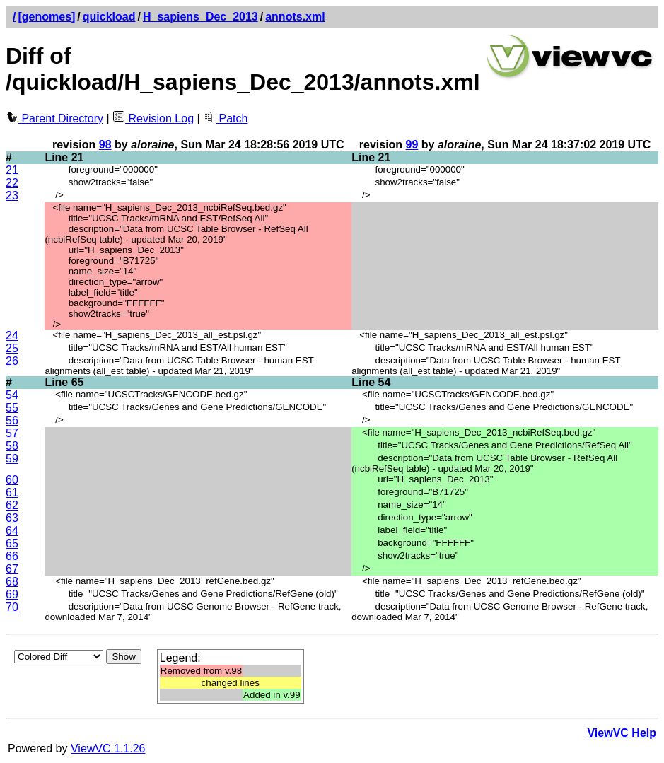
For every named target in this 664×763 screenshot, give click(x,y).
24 (12, 336)
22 (12, 183)
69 (12, 594)
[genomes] (46, 17)
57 (12, 433)
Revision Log (153, 118)
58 (12, 446)
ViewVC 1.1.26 (108, 748)
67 (12, 569)
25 (12, 348)
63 (12, 518)
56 (12, 420)
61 (12, 493)
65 (12, 543)
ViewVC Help (621, 733)
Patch (225, 118)
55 (12, 408)
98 (105, 145)
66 (12, 556)
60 (12, 480)
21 (12, 170)
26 (12, 361)
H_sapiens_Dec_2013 (200, 17)
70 (12, 607)
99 (412, 145)
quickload (109, 17)
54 (12, 395)
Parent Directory (54, 118)
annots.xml (295, 17)
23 (12, 196)
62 (12, 505)
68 (12, 582)
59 (12, 459)
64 (12, 531)
